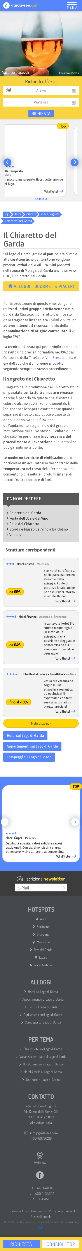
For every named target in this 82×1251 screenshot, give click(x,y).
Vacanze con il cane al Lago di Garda (42, 1056)
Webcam (40, 1158)
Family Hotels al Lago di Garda (43, 1049)
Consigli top (61, 1244)
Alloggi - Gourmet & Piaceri (41, 286)
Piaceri (31, 214)
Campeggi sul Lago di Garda (29, 757)
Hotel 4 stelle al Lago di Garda (43, 1072)
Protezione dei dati (61, 1211)
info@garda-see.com (44, 1133)
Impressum (39, 1211)
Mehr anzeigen (41, 723)
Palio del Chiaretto (24, 524)
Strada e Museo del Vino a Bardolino (38, 529)
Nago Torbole (43, 965)
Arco (43, 919)
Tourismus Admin (18, 1211)
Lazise (43, 957)
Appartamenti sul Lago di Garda (32, 746)
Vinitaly (15, 535)
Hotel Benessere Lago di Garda (43, 1064)
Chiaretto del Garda (18, 221)
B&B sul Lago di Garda (43, 1007)
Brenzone (43, 934)
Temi (18, 214)
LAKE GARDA (44, 1188)
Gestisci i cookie (41, 1216)
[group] (41, 159)
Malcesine (43, 942)
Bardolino (43, 926)
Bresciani (59, 358)
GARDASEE (44, 1199)
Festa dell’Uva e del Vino (28, 518)
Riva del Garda (43, 950)
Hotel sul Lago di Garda (25, 736)
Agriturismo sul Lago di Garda (43, 1014)
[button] (7, 162)
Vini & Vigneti (50, 214)
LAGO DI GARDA (43, 1193)
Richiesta (41, 113)
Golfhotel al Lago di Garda (43, 1079)
